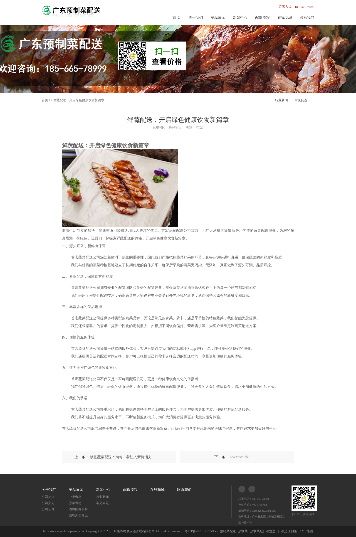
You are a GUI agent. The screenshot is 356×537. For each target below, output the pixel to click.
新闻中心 (240, 18)
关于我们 (195, 18)
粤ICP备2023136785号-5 (201, 531)
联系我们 (307, 18)
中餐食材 (75, 497)
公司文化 (48, 503)
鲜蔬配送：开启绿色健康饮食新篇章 (78, 100)
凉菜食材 (75, 503)
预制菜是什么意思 (263, 531)
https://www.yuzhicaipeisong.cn (64, 531)
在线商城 (284, 18)
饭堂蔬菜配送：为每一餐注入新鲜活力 (121, 457)
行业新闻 (281, 100)
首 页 (177, 18)
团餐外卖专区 (78, 515)
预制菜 (243, 531)
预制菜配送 (228, 531)
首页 (45, 100)
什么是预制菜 (287, 531)
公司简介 (48, 497)
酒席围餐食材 (78, 509)
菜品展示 (218, 18)
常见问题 (301, 100)
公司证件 (48, 509)
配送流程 (262, 18)
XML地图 (306, 531)
